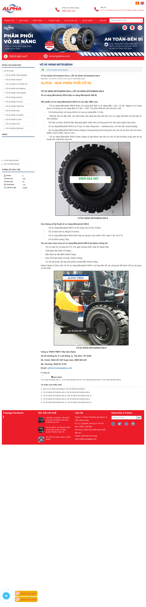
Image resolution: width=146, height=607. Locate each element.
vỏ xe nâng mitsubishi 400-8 (111, 380)
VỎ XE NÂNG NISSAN (14, 97)
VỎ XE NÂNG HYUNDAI (15, 115)
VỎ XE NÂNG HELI (13, 111)
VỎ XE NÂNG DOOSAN (14, 128)
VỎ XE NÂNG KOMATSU (15, 106)
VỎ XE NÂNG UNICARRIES (16, 93)
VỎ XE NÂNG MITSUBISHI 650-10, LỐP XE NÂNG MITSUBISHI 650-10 (67, 396)
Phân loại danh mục (11, 65)
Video (4, 134)
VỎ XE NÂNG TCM (13, 124)
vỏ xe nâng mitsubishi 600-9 (91, 380)
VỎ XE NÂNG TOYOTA (14, 102)
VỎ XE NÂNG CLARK (14, 119)
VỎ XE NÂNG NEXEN (14, 80)
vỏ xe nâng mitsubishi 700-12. (51, 380)
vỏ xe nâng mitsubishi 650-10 (71, 380)
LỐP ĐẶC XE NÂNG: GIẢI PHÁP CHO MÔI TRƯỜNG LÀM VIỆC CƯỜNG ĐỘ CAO (58, 420)
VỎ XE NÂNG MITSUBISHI (16, 88)
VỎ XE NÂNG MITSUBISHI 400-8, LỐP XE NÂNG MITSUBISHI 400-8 (66, 392)
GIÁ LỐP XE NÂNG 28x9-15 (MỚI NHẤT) (58, 438)
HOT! (48, 376)
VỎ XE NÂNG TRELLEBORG (16, 75)
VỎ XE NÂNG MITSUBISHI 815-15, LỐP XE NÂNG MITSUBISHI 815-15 (67, 402)
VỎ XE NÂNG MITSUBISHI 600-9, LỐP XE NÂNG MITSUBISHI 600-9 (66, 399)
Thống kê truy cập (11, 170)
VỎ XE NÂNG (9, 71)
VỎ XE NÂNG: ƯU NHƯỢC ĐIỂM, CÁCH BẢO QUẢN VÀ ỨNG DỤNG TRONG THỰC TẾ (58, 429)
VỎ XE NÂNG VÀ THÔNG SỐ (16, 84)
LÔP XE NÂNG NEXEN (11, 164)
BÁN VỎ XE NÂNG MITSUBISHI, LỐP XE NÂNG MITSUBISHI (64, 389)
